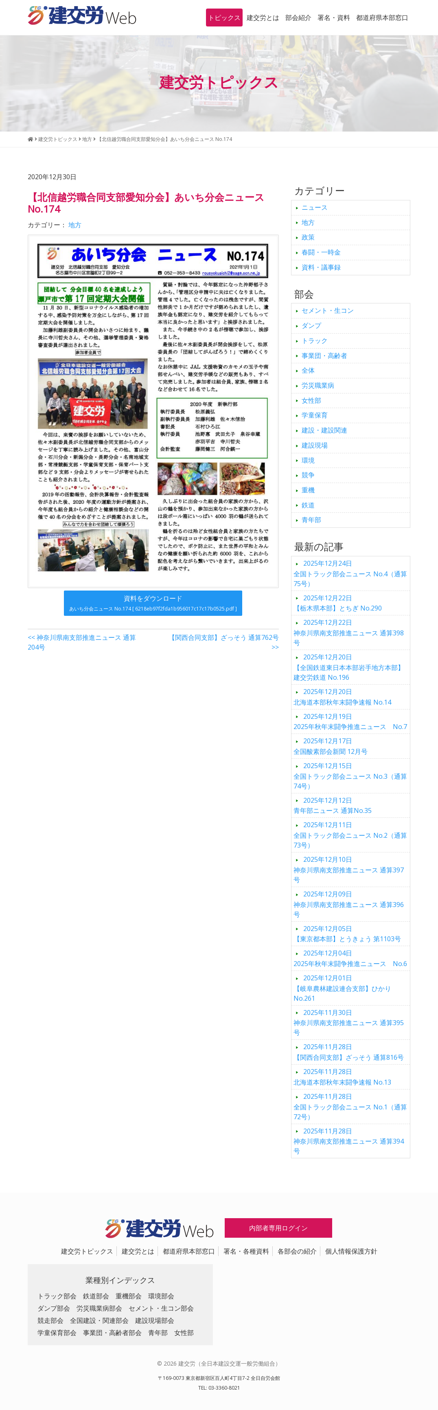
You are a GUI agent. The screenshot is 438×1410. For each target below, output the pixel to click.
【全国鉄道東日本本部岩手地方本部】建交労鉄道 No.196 (348, 667)
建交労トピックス (87, 1251)
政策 (308, 237)
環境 (308, 460)
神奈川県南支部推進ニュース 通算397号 (348, 869)
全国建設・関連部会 (99, 1320)
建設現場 (315, 445)
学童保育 (315, 415)
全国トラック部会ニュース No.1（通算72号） (350, 1106)
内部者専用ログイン (278, 1227)
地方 (74, 224)
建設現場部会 (154, 1320)
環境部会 (161, 1295)
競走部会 (50, 1320)
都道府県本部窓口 (382, 17)
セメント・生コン (328, 310)
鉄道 (308, 505)
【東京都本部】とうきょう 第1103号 (347, 934)
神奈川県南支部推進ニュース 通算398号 (348, 632)
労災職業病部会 (99, 1308)
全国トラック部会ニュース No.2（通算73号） (350, 835)
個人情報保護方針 (351, 1251)
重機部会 (129, 1295)
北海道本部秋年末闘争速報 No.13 (342, 1077)
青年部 (311, 519)
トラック (315, 340)
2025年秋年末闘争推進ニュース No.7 (350, 721)
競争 (308, 474)
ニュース (315, 207)
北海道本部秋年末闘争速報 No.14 (342, 697)
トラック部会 (57, 1295)
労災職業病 (318, 385)
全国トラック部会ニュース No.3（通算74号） (350, 776)
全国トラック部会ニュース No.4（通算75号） (350, 573)
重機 (308, 489)
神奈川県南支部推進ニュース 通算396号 (348, 904)
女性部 (311, 400)
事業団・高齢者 (324, 355)
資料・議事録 (321, 267)
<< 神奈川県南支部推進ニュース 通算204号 (82, 642)
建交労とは (263, 17)
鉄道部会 (96, 1295)
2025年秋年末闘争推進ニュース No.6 (350, 958)
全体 (308, 370)
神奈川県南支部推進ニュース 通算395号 (348, 1022)
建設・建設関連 (324, 430)
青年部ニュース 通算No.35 (332, 805)
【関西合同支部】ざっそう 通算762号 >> (224, 642)
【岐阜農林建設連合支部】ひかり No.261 (342, 988)
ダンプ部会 (53, 1308)
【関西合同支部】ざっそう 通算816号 (348, 1052)
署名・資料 (334, 17)
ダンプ (311, 325)
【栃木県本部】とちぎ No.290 (337, 603)
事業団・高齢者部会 (112, 1332)
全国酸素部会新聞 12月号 (330, 746)
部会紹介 (298, 17)
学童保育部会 (57, 1332)
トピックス (224, 17)
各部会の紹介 (297, 1251)
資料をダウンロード (153, 603)
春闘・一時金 (321, 252)
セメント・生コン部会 (161, 1308)
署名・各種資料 (246, 1251)
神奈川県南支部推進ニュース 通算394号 (348, 1141)
